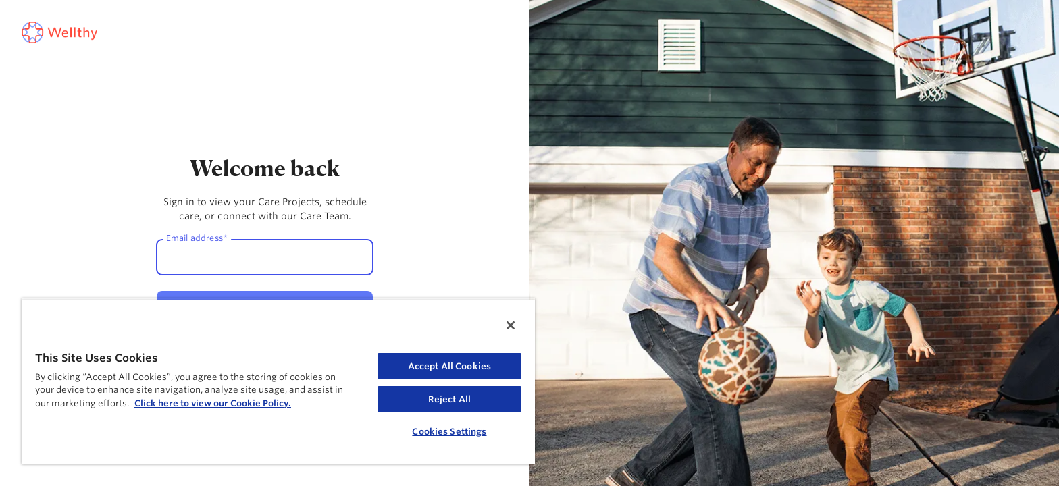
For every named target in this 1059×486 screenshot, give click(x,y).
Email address (197, 237)
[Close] (510, 325)
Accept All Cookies (449, 366)
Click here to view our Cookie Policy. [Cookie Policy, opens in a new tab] (212, 403)
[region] (278, 381)
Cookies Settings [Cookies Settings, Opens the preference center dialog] (449, 432)
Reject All (449, 399)
